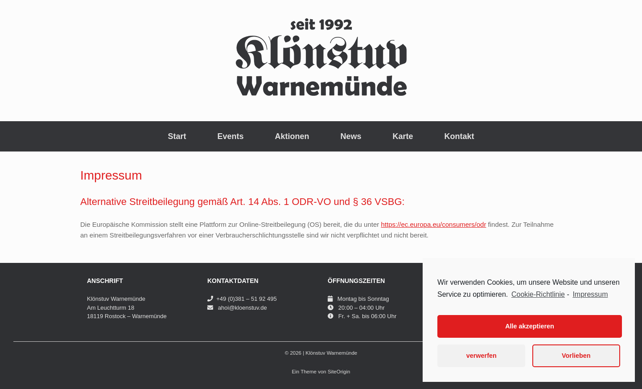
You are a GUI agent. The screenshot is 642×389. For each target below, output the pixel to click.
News (351, 136)
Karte (403, 136)
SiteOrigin (339, 371)
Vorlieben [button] (576, 355)
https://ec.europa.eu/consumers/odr (433, 224)
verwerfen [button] (481, 355)
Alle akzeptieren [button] (529, 326)
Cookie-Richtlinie (538, 294)
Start (177, 136)
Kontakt (459, 136)
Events (230, 136)
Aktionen (292, 136)
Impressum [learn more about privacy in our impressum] (590, 294)
